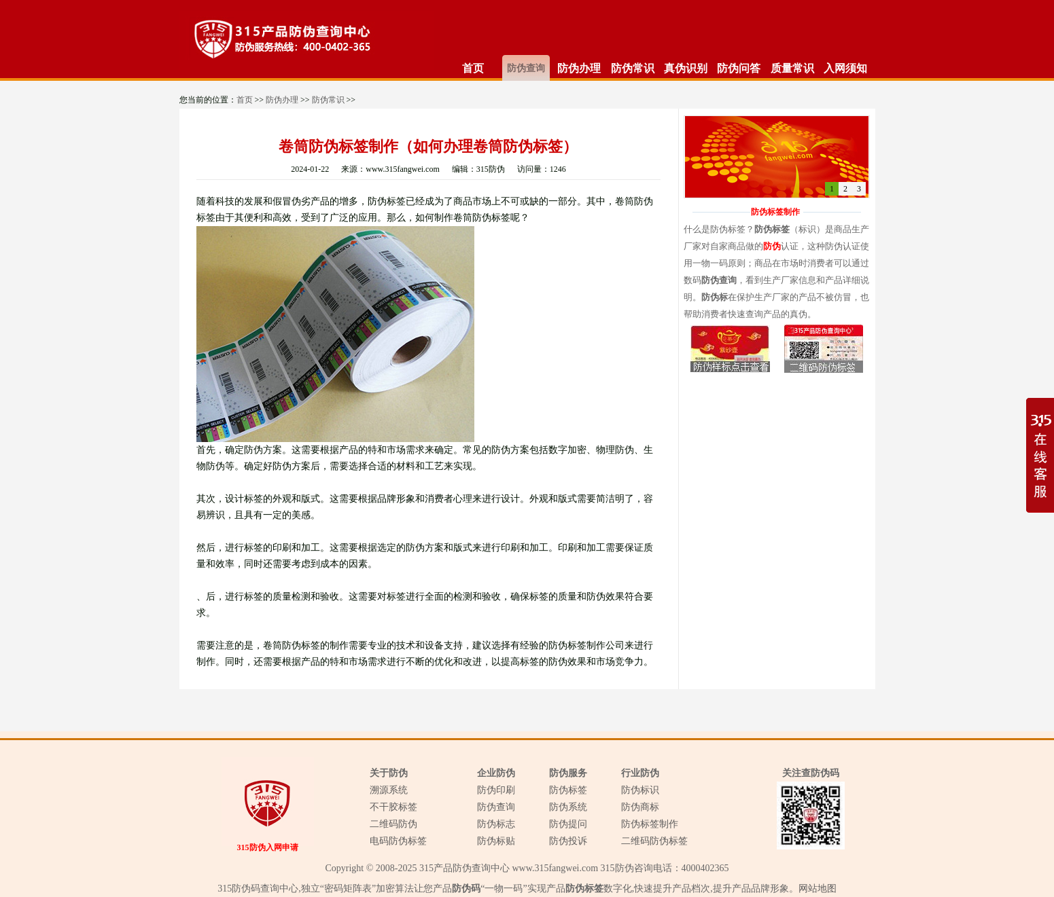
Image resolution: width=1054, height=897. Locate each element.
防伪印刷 (496, 790)
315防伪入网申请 (267, 847)
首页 (473, 68)
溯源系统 (389, 790)
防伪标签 (568, 790)
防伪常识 (632, 68)
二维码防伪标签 (654, 841)
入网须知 (845, 68)
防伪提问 (568, 824)
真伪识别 (685, 68)
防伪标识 (640, 790)
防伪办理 (579, 68)
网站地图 (817, 888)
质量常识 (792, 68)
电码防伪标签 (398, 841)
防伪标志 (496, 824)
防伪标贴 (496, 841)
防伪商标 (640, 807)
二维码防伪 (393, 824)
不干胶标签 (393, 807)
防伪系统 (568, 807)
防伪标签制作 (649, 824)
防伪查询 (526, 68)
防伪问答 (738, 68)
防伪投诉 (568, 841)
